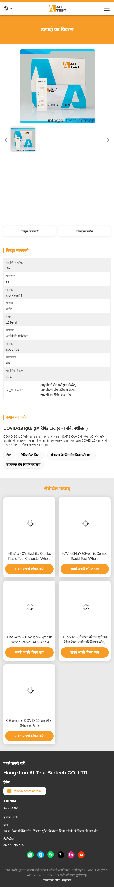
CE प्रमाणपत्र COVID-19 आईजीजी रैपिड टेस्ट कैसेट (29, 723)
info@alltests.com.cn (24, 791)
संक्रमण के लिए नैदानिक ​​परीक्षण (71, 455)
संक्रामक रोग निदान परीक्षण (23, 464)
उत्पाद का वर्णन (84, 231)
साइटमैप (66, 880)
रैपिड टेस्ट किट (30, 455)
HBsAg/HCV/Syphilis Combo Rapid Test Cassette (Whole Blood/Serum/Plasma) (29, 556)
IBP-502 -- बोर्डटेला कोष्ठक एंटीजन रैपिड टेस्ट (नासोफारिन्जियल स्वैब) (84, 639)
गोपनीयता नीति (51, 880)
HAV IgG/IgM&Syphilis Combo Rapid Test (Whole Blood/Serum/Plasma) (84, 556)
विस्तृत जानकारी (30, 231)
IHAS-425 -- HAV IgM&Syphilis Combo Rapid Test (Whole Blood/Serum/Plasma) (29, 640)
